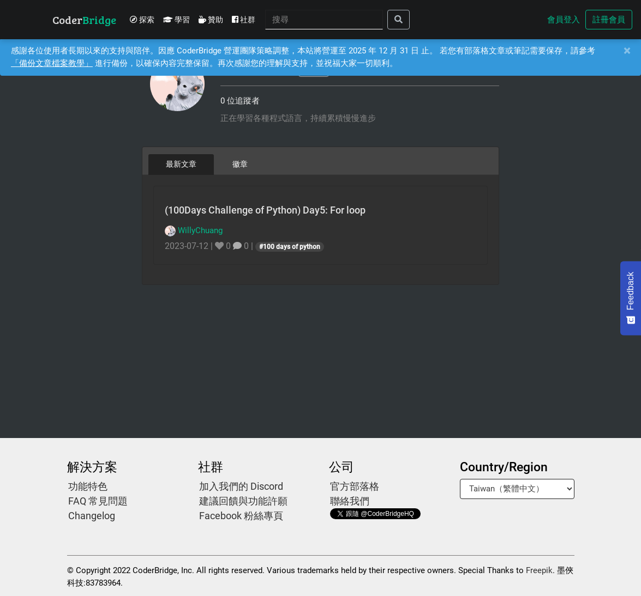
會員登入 (563, 20)
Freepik (539, 570)
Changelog (91, 515)
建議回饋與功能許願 (243, 501)
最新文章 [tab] (181, 164)
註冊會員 (608, 20)
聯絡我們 (349, 501)
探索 (142, 19)
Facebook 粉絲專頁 (241, 515)
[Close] (627, 51)
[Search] (324, 20)
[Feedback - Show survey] (630, 298)
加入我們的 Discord (241, 486)
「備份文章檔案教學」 (52, 63)
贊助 (211, 19)
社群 (243, 19)
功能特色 (87, 486)
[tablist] (320, 164)
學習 (176, 19)
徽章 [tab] (240, 164)
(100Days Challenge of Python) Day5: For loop (265, 210)
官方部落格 (354, 486)
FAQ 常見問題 (98, 501)
